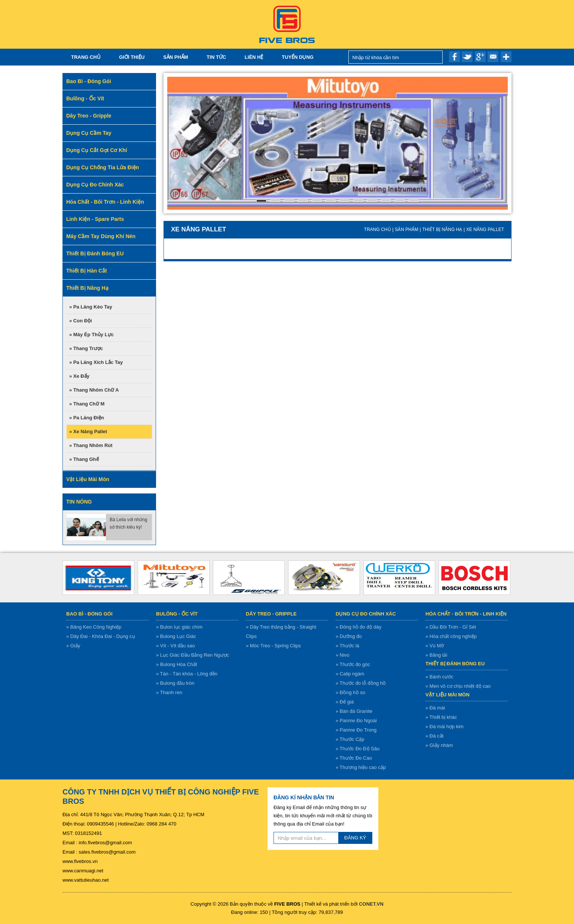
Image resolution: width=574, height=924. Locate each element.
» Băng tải (436, 655)
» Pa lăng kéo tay (90, 307)
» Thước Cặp (350, 739)
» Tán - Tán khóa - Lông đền (186, 674)
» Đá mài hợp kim (444, 726)
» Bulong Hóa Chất (176, 664)
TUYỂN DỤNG (298, 57)
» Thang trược (86, 348)
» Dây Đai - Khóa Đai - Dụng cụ (100, 636)
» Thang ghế (84, 459)
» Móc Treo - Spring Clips (273, 645)
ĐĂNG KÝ (355, 838)
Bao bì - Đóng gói (89, 614)
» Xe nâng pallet (88, 431)
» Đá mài (435, 708)
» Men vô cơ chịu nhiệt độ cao (458, 686)
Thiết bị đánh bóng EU (455, 663)
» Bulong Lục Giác (176, 636)
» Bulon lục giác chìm (179, 627)
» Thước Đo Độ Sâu (357, 748)
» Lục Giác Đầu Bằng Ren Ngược (192, 655)
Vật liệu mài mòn (447, 694)
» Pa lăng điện (86, 417)
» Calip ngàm (350, 674)
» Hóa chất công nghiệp (451, 636)
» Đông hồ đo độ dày (358, 627)
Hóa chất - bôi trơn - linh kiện (466, 614)
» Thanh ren (169, 692)
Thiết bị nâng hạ (442, 229)
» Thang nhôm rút (91, 445)
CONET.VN (371, 904)
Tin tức (216, 57)
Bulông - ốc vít (177, 614)
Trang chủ (86, 57)
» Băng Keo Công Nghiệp (93, 627)
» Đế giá (345, 702)
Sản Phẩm (175, 57)
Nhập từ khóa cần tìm (435, 57)
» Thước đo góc (353, 664)
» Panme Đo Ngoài (356, 720)
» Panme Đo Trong (356, 730)
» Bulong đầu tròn (175, 683)
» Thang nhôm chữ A (94, 390)
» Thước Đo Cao (354, 758)
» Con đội (80, 320)
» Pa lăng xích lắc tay (96, 362)
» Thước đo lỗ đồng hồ (361, 683)
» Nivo (342, 655)
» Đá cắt (434, 736)
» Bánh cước (439, 677)
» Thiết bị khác (441, 717)
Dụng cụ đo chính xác (366, 614)
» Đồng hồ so (350, 692)
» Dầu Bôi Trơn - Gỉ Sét (450, 627)
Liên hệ (254, 57)
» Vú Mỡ (434, 645)
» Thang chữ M (86, 404)
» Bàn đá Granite (354, 711)
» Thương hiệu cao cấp (361, 767)
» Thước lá (347, 645)
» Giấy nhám (439, 745)
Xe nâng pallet (485, 229)
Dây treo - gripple (271, 614)
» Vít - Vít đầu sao (175, 645)
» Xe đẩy (79, 376)
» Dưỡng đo (349, 636)
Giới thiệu (131, 57)
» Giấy (73, 645)
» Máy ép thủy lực (91, 334)
